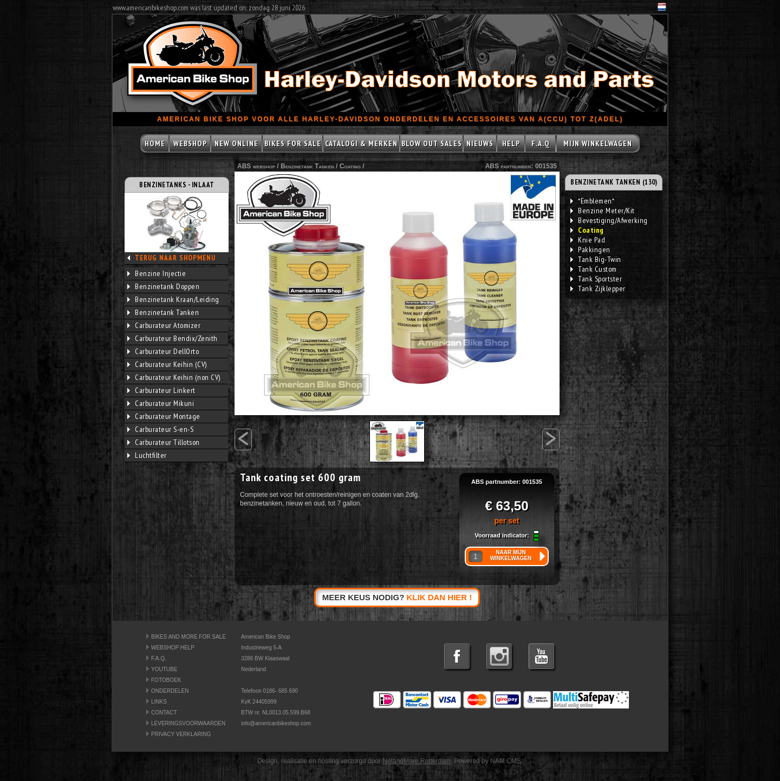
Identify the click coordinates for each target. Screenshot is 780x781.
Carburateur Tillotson (163, 442)
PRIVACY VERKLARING (181, 734)
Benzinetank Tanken (163, 312)
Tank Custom (593, 269)
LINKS (159, 702)
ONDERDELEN (169, 691)
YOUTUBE (164, 669)
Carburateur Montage (163, 416)
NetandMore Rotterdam (416, 761)
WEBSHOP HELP (172, 648)
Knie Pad (587, 240)
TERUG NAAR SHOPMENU (175, 257)
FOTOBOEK (166, 680)
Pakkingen (590, 249)
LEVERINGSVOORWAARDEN (188, 723)
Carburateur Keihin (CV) (167, 364)
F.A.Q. (158, 658)
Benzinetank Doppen (163, 286)
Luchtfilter (147, 455)
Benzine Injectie (156, 273)
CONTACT (164, 713)
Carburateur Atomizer (163, 325)
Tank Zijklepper (598, 288)
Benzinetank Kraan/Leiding (173, 299)
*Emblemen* (592, 201)
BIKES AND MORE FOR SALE (188, 637)
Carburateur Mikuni (160, 403)
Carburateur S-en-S (160, 429)
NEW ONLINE (236, 143)
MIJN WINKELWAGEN (597, 143)
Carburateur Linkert (161, 390)
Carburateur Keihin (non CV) (173, 377)
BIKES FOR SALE (292, 143)
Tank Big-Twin (595, 259)
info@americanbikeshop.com (276, 723)
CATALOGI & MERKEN (361, 143)
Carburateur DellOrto (163, 351)
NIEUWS (479, 143)
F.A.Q (540, 143)
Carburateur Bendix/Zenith (172, 338)
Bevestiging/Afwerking (609, 220)
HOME (155, 143)
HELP (511, 143)
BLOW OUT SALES (431, 143)
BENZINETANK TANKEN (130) (613, 182)
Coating (350, 166)
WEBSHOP (190, 143)
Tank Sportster (596, 279)
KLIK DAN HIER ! (439, 597)
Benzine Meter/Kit (602, 210)
